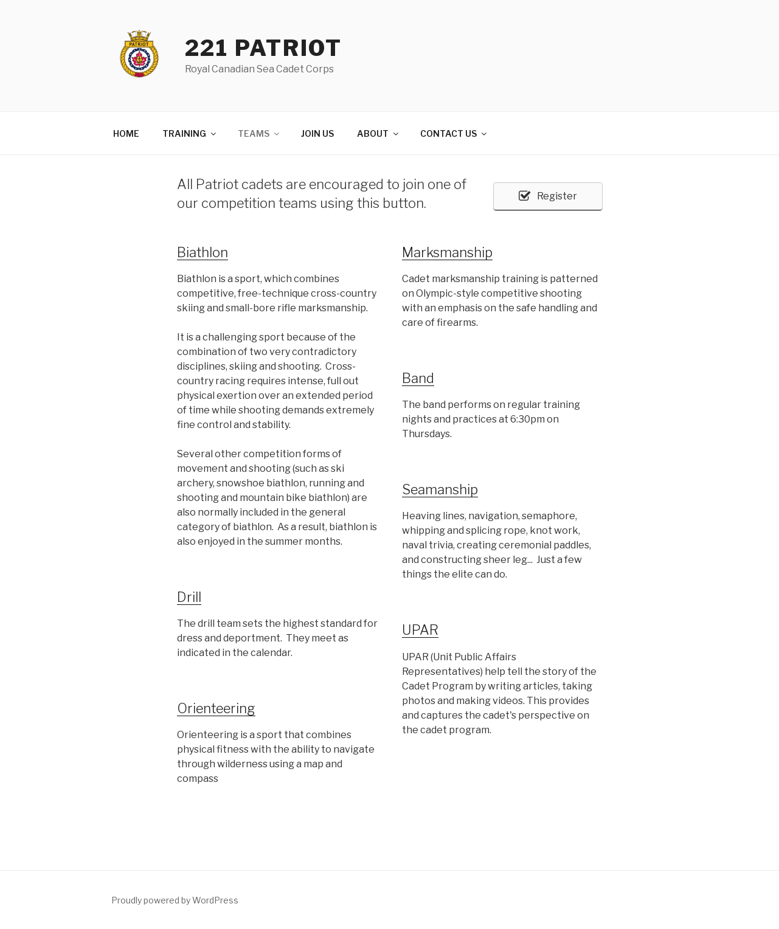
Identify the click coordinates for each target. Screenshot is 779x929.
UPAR (420, 630)
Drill (189, 597)
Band (418, 378)
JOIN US (317, 133)
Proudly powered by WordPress (174, 900)
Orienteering (216, 708)
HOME (126, 133)
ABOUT (378, 133)
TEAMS (259, 133)
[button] (548, 196)
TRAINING (190, 133)
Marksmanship (447, 252)
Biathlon (202, 252)
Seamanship (440, 489)
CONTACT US (454, 133)
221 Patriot (264, 48)
